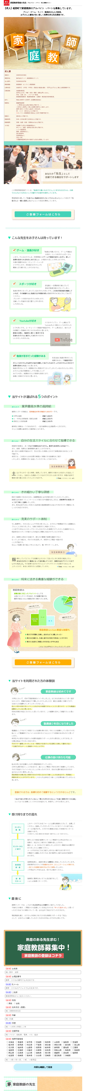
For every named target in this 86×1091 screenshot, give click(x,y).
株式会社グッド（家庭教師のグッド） (27, 78)
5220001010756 (21, 81)
